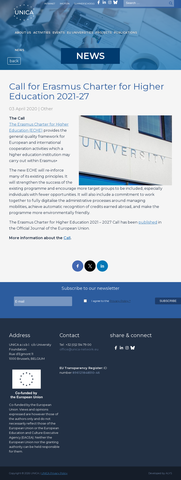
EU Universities (80, 32)
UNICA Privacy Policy (54, 473)
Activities (41, 32)
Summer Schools (84, 3)
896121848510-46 (86, 372)
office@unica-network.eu (79, 349)
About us (23, 32)
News (19, 50)
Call (67, 238)
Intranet (49, 3)
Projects (103, 32)
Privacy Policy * (120, 301)
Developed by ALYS (160, 473)
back (14, 61)
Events (59, 32)
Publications (125, 32)
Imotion (65, 3)
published (147, 222)
